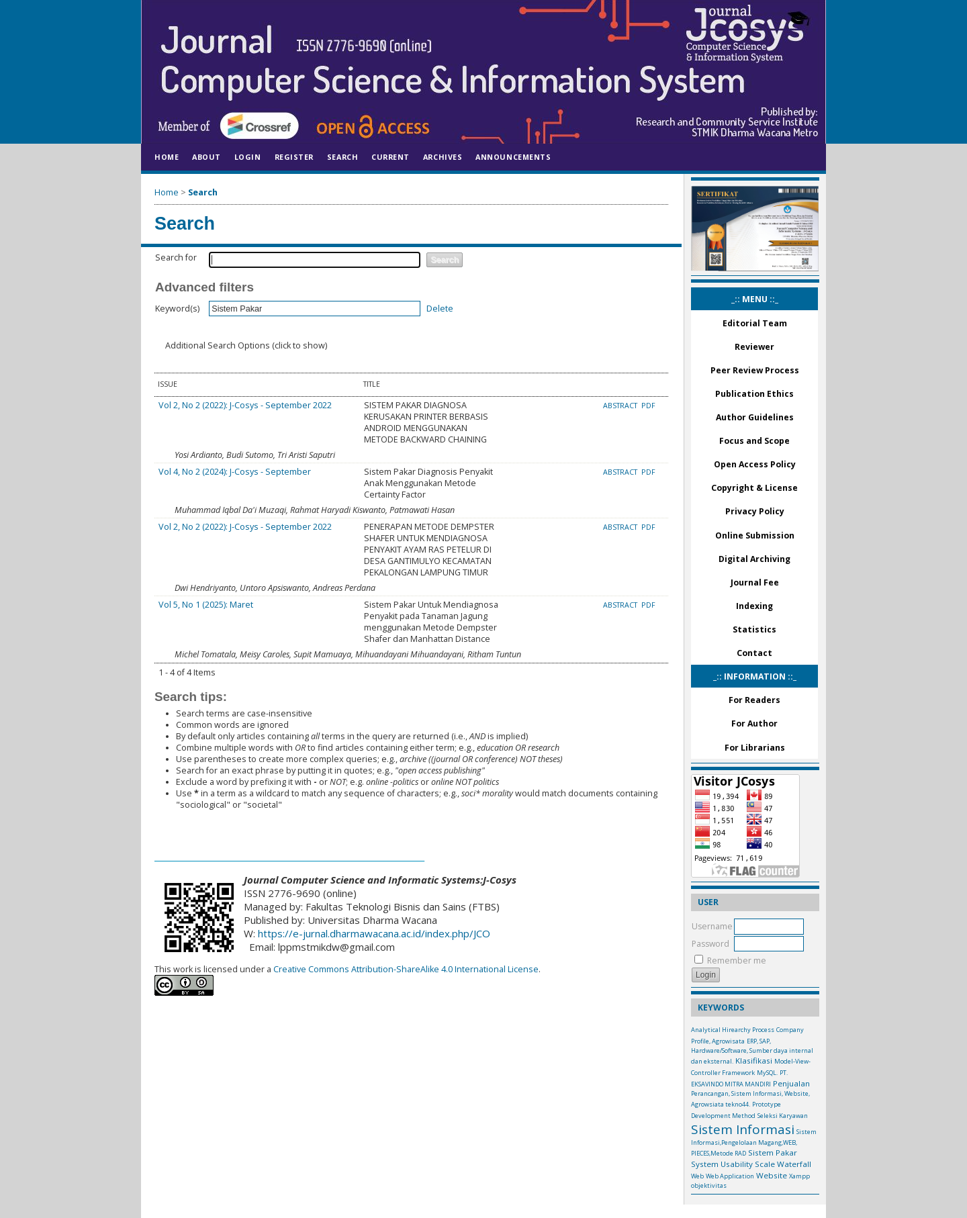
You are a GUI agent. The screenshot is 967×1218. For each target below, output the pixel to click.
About (206, 157)
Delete (439, 308)
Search (342, 157)
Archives (442, 157)
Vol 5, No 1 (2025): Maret (205, 604)
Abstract (621, 405)
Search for (176, 257)
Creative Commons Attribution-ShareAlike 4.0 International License (405, 969)
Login (247, 157)
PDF (648, 405)
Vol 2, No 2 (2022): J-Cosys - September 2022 (245, 405)
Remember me (736, 960)
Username (712, 926)
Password (710, 943)
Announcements (513, 157)
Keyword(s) (177, 308)
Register (294, 157)
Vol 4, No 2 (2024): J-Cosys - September (234, 471)
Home (166, 157)
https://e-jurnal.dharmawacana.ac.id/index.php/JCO (374, 933)
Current (390, 157)
